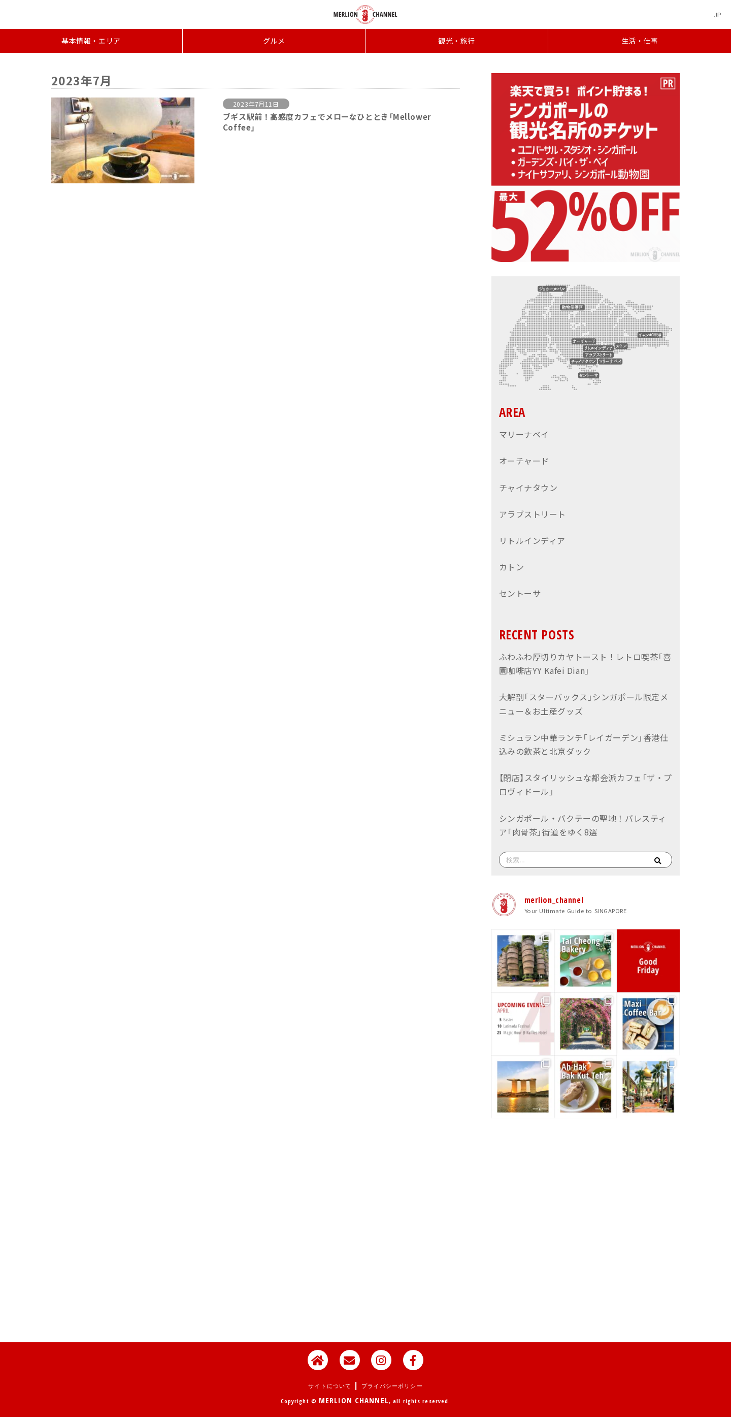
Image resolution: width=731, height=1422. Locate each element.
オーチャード (524, 461)
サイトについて (329, 1385)
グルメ (274, 41)
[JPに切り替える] (718, 14)
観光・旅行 (456, 41)
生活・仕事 (639, 41)
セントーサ (520, 593)
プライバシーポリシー (392, 1385)
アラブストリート (532, 514)
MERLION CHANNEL (354, 1400)
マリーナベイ (524, 434)
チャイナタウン (528, 487)
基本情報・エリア (90, 41)
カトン (511, 567)
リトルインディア (532, 540)
